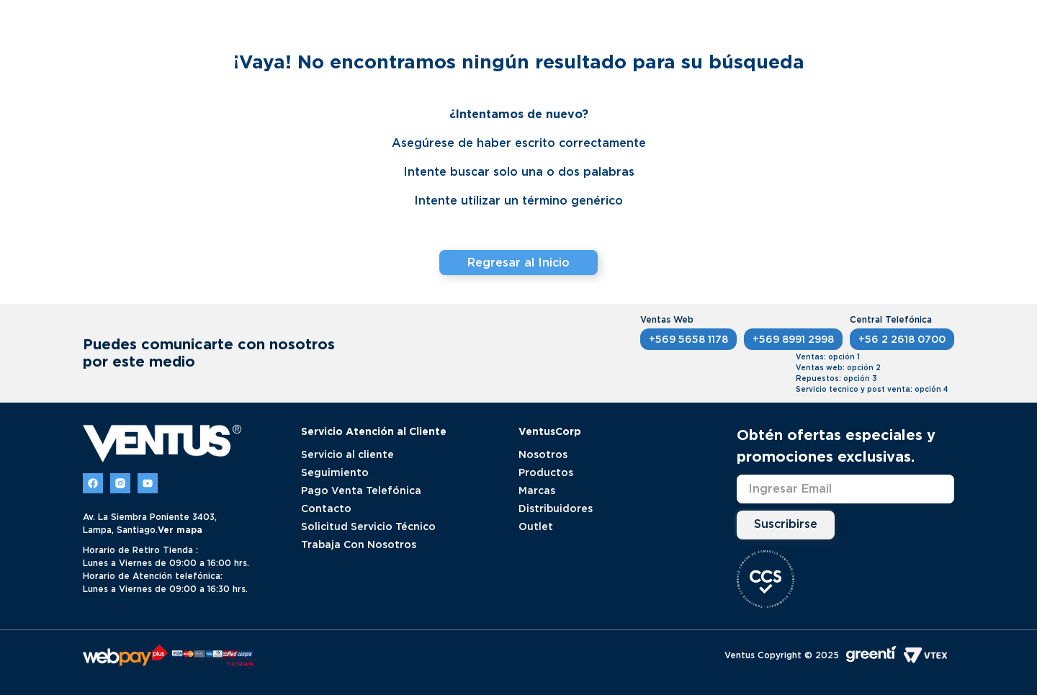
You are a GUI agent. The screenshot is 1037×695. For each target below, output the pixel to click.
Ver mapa (180, 529)
